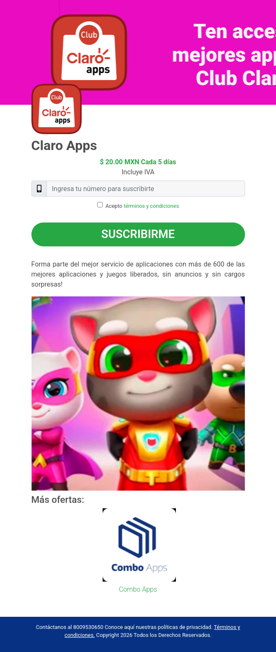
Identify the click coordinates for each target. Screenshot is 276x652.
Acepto (142, 206)
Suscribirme (138, 234)
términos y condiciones (151, 206)
